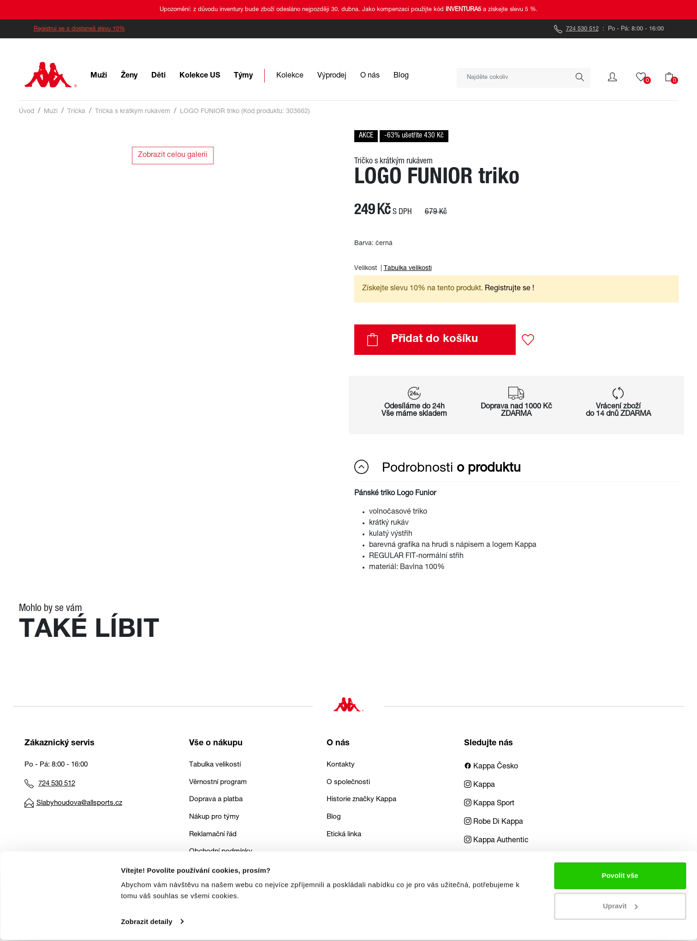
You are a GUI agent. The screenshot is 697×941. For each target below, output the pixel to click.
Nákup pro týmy (214, 817)
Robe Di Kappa (493, 822)
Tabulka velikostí (408, 268)
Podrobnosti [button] (437, 467)
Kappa (479, 785)
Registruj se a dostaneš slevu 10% (79, 29)
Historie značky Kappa (361, 799)
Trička (76, 111)
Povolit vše (620, 877)
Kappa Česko (491, 767)
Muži (51, 111)
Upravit (620, 907)
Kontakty (341, 764)
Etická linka (344, 834)
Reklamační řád (213, 834)
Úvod (26, 111)
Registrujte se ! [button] (509, 289)
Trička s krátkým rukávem (132, 111)
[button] (612, 77)
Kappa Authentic (496, 841)
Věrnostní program (218, 782)
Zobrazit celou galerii (173, 155)
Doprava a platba (216, 799)
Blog (334, 817)
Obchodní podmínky (220, 851)
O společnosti (348, 782)
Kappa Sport (489, 804)
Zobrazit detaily (147, 923)
